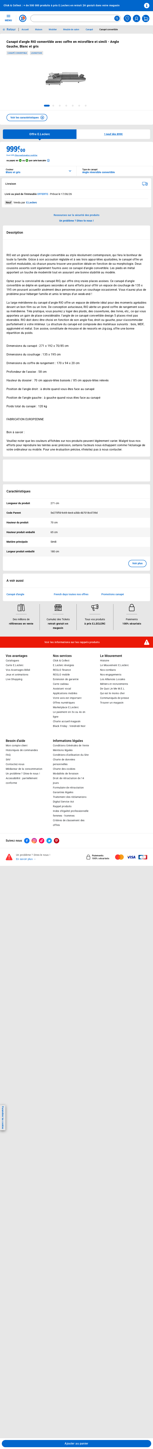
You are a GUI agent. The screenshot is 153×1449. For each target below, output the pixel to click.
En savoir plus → (26, 859)
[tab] (47, 106)
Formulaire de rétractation (68, 787)
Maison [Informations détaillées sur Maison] (38, 29)
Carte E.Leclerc (14, 665)
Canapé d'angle (15, 594)
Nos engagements (110, 674)
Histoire (104, 660)
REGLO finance (62, 669)
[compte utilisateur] (136, 18)
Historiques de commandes (22, 750)
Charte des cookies (64, 768)
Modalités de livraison (65, 773)
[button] (26, 117)
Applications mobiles (65, 693)
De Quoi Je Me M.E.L (112, 688)
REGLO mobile (61, 674)
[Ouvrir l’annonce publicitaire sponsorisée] (76, 470)
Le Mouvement (111, 656)
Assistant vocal (62, 688)
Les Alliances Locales (112, 679)
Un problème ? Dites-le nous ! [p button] (76, 220)
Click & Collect (61, 660)
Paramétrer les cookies (2, 1117)
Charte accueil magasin (66, 721)
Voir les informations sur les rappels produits (72, 642)
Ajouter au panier (76, 1443)
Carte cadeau (61, 683)
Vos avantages (16, 656)
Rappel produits (62, 806)
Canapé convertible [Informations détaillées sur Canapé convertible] (108, 29)
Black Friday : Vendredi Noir (69, 726)
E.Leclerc (66, 707)
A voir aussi (15, 580)
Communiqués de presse (114, 698)
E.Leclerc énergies (63, 665)
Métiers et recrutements (114, 683)
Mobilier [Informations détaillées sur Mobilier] (53, 29)
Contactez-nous (15, 764)
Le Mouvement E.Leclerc (114, 665)
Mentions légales (63, 750)
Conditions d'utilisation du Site (71, 754)
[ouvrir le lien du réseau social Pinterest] (56, 840)
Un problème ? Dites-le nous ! (23, 773)
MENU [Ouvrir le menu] (8, 18)
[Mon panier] (145, 18)
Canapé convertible (17, 53)
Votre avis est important (67, 698)
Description (14, 232)
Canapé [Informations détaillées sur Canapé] (89, 29)
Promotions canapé (112, 594)
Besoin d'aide (15, 741)
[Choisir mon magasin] (127, 18)
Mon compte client (17, 745)
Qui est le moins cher (112, 693)
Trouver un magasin (111, 702)
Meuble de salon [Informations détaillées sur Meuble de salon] (71, 29)
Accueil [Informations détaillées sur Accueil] (25, 29)
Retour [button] (11, 29)
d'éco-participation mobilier (26, 155)
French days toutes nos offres (71, 594)
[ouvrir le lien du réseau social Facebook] (27, 840)
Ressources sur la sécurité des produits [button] (76, 215)
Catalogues (12, 660)
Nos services (62, 656)
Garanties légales (63, 792)
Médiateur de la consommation (24, 768)
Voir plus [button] (137, 563)
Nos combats (108, 669)
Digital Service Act (63, 801)
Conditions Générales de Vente (71, 745)
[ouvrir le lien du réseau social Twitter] (49, 840)
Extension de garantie (65, 679)
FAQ (8, 754)
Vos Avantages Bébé (18, 669)
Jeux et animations (17, 674)
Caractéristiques (18, 491)
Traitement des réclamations (69, 797)
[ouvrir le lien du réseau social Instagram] (34, 840)
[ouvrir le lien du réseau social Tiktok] (41, 840)
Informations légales (68, 741)
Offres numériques (64, 702)
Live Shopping (14, 679)
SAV (8, 759)
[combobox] (75, 18)
